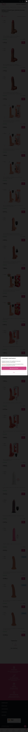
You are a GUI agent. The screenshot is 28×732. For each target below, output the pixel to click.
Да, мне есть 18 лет (14, 368)
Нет (14, 372)
